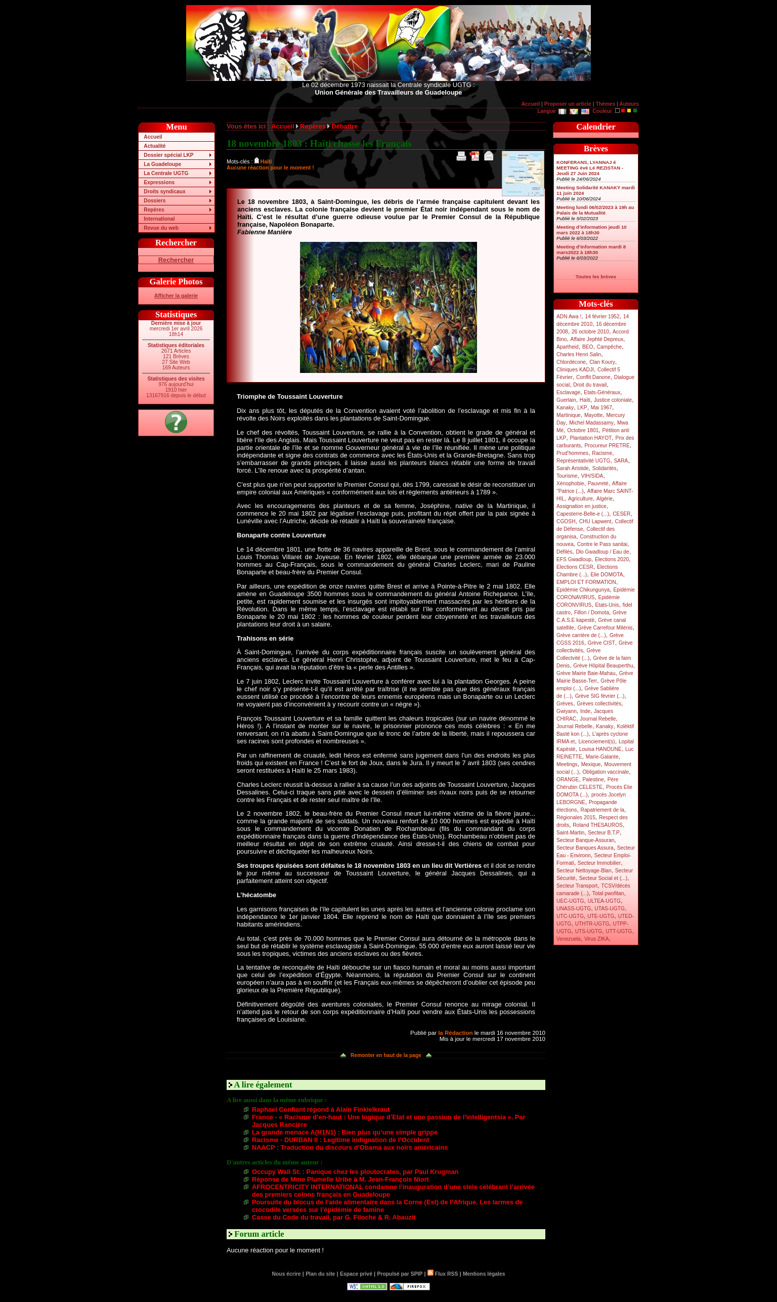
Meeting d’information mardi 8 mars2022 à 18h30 (591, 249)
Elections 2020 (612, 559)
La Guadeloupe (162, 164)
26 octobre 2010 (590, 331)
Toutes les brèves (596, 276)
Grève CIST (601, 643)
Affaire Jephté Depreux (597, 339)
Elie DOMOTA (606, 574)
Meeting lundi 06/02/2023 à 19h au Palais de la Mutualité (595, 210)
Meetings (567, 764)
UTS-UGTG (588, 931)
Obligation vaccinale (605, 772)
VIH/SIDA (592, 476)
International (159, 219)
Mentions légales (484, 1274)
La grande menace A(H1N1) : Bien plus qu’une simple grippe (345, 1132)
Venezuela (568, 939)
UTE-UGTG (600, 916)
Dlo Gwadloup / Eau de (602, 552)
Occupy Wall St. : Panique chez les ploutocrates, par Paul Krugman (355, 1171)
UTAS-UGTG (609, 908)
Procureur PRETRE (606, 445)
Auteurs (629, 104)
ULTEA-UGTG (604, 901)
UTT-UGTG (619, 931)
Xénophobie (570, 483)
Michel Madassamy (591, 423)
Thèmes (605, 104)
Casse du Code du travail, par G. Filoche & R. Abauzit (334, 1217)
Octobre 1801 (582, 430)
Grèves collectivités (599, 703)
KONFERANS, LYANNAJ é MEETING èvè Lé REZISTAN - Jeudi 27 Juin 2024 (589, 167)
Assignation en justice (581, 506)
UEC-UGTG (570, 901)
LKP (582, 407)
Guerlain (566, 400)
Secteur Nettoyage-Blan (584, 870)
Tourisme (567, 476)
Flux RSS (442, 1274)
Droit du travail (590, 385)
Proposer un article (567, 104)
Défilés (564, 552)
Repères (154, 210)
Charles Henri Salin (578, 354)
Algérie (604, 498)
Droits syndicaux (164, 191)
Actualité (154, 146)
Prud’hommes (572, 453)
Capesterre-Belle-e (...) (582, 514)
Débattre (344, 126)
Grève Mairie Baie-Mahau (586, 673)
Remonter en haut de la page (386, 1055)
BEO (587, 347)
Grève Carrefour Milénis (605, 628)
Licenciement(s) (597, 741)
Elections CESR (574, 567)
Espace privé (356, 1274)
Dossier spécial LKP (168, 155)
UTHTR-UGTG (592, 924)
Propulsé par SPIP (400, 1274)
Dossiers (154, 200)
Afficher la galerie (176, 296)
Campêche (609, 347)
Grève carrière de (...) (581, 635)
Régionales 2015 (575, 817)
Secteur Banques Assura (585, 848)
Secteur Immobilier (599, 863)
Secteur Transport (576, 886)
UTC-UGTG (570, 916)
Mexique (591, 764)
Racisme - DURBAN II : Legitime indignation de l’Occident (340, 1140)
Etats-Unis (607, 605)
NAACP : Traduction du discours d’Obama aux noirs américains (350, 1147)
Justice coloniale (613, 400)
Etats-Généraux (602, 392)
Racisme (602, 453)
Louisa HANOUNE (600, 749)
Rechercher (176, 260)
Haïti (585, 400)
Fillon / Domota (591, 612)
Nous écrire (286, 1274)
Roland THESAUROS (598, 825)
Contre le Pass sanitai (602, 544)
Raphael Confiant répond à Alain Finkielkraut (321, 1109)
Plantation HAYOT (591, 438)
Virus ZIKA (596, 939)
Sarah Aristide (572, 468)
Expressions (159, 182)
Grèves (564, 703)
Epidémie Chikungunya (583, 590)
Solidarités (604, 468)
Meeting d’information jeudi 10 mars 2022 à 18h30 (591, 229)
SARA (621, 461)
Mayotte (593, 415)
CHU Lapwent (595, 521)
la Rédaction (455, 1033)
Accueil (531, 104)
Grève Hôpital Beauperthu (603, 665)
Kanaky (565, 407)
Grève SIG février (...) (600, 696)
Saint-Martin (570, 832)
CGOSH (566, 521)
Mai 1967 (601, 407)
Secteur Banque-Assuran (585, 840)
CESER (621, 514)
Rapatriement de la (602, 810)
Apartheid (567, 347)
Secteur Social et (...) (603, 878)
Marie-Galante (602, 757)
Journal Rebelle (598, 719)
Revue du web (161, 228)
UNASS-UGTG (573, 908)
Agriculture (580, 498)
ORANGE (567, 779)
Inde (585, 711)
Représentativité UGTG (583, 461)
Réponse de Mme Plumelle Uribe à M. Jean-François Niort (340, 1179)
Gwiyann (566, 711)
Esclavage (568, 392)
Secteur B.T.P (604, 832)
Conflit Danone (593, 377)
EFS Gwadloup (573, 559)
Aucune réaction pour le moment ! (270, 167)
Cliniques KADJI (575, 369)
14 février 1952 (602, 316)
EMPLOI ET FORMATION (586, 582)
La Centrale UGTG (166, 173)
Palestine (592, 779)
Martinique (568, 415)
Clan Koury (602, 362)
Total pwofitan (608, 893)
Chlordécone (571, 362)
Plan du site (320, 1274)
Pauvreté (598, 483)
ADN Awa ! (568, 316)
